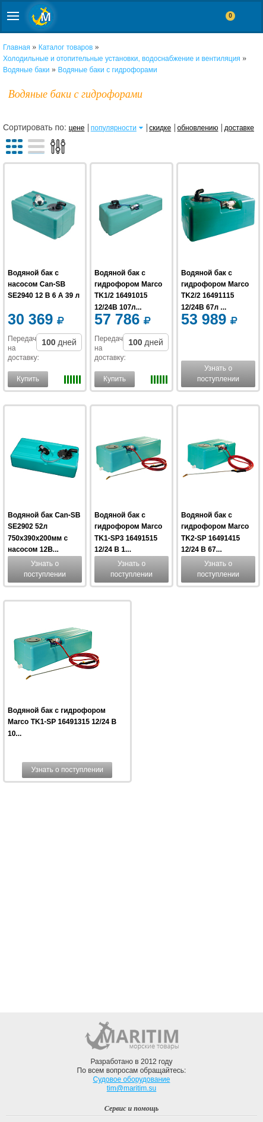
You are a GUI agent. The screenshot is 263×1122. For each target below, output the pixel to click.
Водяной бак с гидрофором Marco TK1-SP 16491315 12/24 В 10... (62, 721)
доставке (239, 128)
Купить (28, 379)
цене (77, 128)
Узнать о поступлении (218, 373)
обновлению (198, 128)
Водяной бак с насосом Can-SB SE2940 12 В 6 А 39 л (44, 284)
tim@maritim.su (132, 1088)
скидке (160, 128)
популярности (114, 128)
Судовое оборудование (131, 1079)
